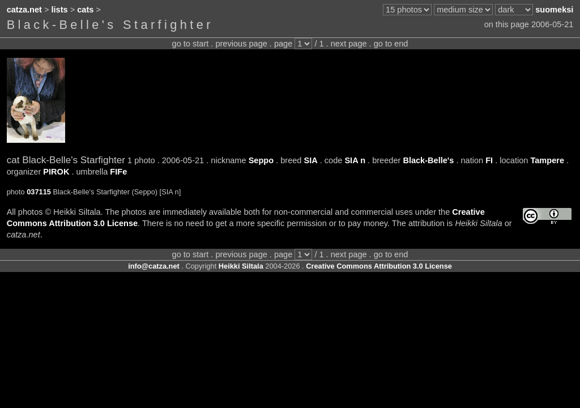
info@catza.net (154, 266)
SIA (310, 160)
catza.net (24, 9)
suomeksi (554, 9)
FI (489, 160)
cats (85, 9)
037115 (39, 192)
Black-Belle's (428, 160)
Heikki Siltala (241, 266)
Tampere (547, 160)
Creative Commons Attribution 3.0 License (379, 266)
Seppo (261, 160)
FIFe (118, 171)
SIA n (354, 160)
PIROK (56, 171)
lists (60, 9)
